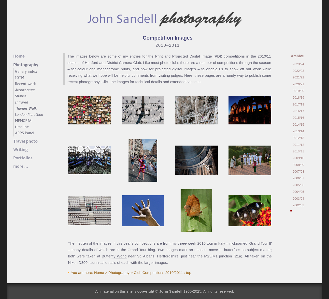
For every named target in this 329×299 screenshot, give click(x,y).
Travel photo (25, 141)
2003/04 (298, 198)
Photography (118, 272)
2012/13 (298, 138)
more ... (20, 166)
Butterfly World (114, 256)
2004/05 (298, 192)
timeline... (23, 127)
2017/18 (298, 104)
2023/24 (298, 64)
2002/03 (298, 205)
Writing (20, 149)
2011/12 (298, 145)
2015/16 (298, 118)
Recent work (25, 84)
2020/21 (298, 84)
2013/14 (298, 131)
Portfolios (22, 158)
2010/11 (298, 151)
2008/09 (298, 165)
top (188, 272)
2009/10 (298, 158)
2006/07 (298, 178)
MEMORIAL (24, 121)
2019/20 (298, 91)
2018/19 (298, 97)
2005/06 (298, 185)
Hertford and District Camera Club (113, 62)
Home (99, 272)
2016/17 (298, 111)
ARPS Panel (24, 133)
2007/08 (298, 171)
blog (151, 250)
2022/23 (298, 71)
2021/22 (298, 77)
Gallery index (26, 71)
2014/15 (298, 124)
